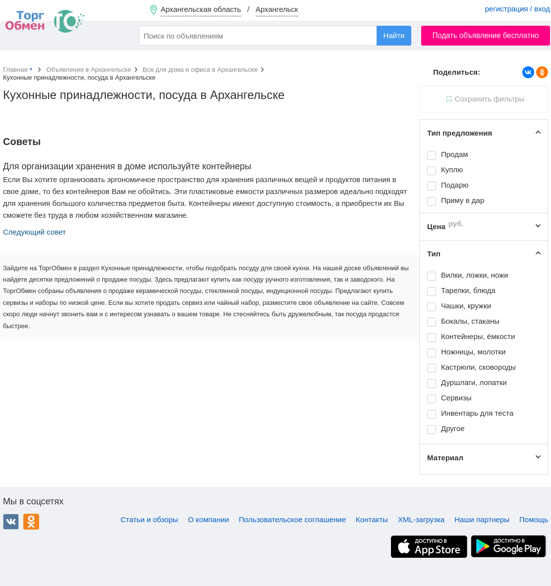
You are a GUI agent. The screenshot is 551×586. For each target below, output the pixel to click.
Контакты (372, 519)
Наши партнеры (481, 519)
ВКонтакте (11, 522)
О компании (208, 519)
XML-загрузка (421, 519)
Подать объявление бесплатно (486, 35)
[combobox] (275, 36)
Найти (394, 35)
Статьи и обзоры (149, 519)
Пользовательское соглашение (292, 519)
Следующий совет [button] (34, 232)
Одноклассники (31, 522)
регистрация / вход (517, 8)
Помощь (533, 519)
